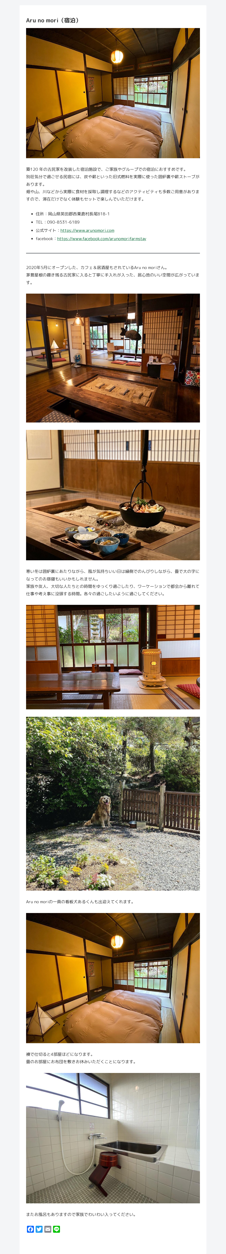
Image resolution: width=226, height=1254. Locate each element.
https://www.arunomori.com (87, 230)
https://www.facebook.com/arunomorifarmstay (101, 238)
